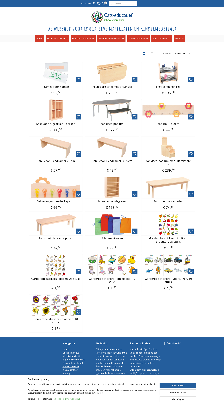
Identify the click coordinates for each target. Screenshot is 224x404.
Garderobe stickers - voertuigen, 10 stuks (168, 280)
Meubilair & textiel (57, 38)
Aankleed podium (112, 124)
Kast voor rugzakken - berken (55, 124)
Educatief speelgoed (73, 363)
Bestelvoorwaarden (72, 380)
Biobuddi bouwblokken (111, 38)
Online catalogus (71, 352)
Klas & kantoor (162, 38)
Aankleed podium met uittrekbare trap (168, 162)
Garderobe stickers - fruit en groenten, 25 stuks (168, 240)
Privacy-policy (69, 383)
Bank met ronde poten (168, 201)
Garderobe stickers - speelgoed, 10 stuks (112, 280)
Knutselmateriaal (138, 38)
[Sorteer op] (182, 53)
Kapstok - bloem (168, 124)
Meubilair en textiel (72, 356)
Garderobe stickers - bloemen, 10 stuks (56, 320)
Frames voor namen (55, 86)
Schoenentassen (112, 238)
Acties (179, 38)
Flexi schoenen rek (168, 86)
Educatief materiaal (83, 38)
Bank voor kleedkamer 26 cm (56, 161)
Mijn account (88, 4)
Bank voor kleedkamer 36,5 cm (112, 161)
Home (39, 38)
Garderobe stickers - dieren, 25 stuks (55, 279)
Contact (66, 376)
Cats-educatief (172, 343)
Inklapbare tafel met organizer (112, 86)
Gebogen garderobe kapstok (56, 201)
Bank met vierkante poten (55, 238)
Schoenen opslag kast (112, 201)
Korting (66, 373)
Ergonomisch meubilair (74, 359)
